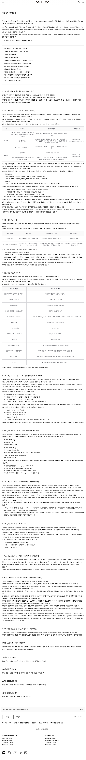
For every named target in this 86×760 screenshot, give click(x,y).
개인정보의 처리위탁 (11, 57)
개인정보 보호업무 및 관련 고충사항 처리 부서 (17, 63)
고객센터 (18, 717)
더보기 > (81, 709)
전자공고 (34, 723)
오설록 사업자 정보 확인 (42, 729)
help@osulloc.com (7, 740)
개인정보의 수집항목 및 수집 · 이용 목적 (16, 52)
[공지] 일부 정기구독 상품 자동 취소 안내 (19, 709)
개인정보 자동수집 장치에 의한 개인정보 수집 (17, 66)
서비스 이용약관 (13, 723)
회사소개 (4, 723)
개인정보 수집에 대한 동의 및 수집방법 (15, 49)
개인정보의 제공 (10, 54)
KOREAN (77, 717)
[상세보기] (14, 244)
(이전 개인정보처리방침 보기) (39, 661)
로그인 (7, 717)
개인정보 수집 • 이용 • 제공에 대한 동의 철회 (17, 72)
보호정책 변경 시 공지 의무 (13, 81)
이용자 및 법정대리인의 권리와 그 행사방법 (17, 78)
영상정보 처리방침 (43, 723)
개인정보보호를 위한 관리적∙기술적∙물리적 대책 (18, 75)
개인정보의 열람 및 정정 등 (12, 69)
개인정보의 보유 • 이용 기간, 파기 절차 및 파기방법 (18, 60)
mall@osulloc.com (50, 738)
